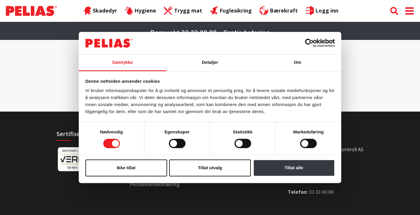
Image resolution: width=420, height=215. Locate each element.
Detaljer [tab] (210, 62)
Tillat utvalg (210, 167)
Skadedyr (100, 11)
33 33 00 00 (321, 192)
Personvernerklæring (155, 184)
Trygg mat (183, 11)
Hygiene (140, 11)
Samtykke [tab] (122, 62)
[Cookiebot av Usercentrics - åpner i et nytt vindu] (309, 43)
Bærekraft (279, 11)
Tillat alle (294, 167)
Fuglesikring (231, 11)
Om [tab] (297, 62)
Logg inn (322, 11)
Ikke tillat (126, 167)
